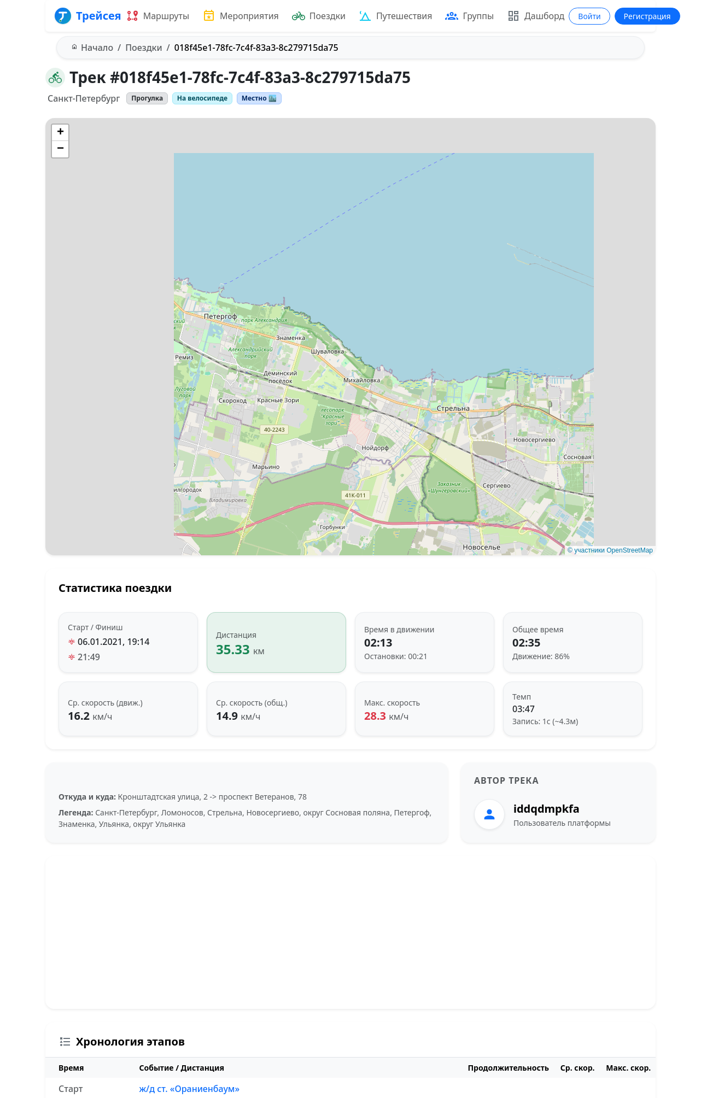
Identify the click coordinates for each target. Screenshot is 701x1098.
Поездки (319, 15)
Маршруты (157, 15)
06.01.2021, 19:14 (113, 642)
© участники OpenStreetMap (610, 550)
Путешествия (396, 15)
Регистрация (647, 16)
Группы (469, 15)
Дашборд (535, 15)
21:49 (89, 657)
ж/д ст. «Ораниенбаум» (189, 1089)
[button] (60, 133)
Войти (589, 16)
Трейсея (87, 16)
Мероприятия (240, 15)
